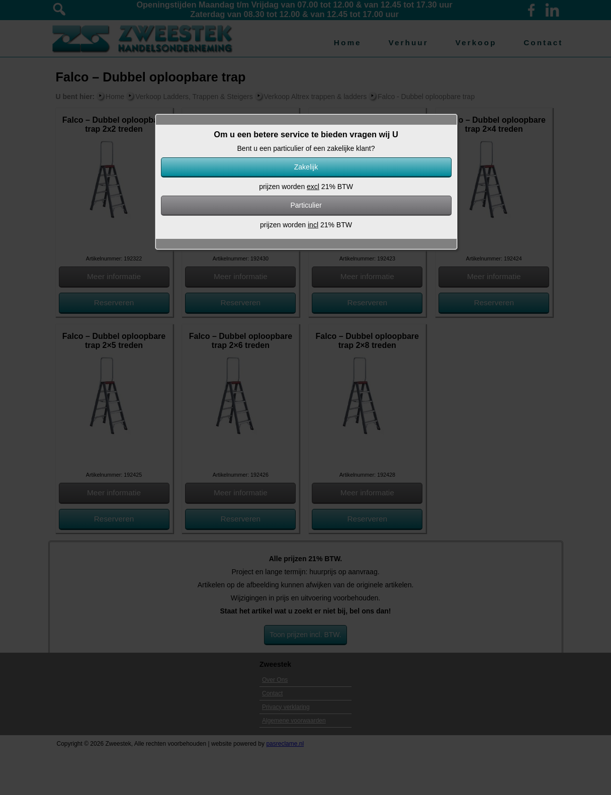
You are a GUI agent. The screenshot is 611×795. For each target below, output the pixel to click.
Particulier (305, 205)
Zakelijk (306, 167)
